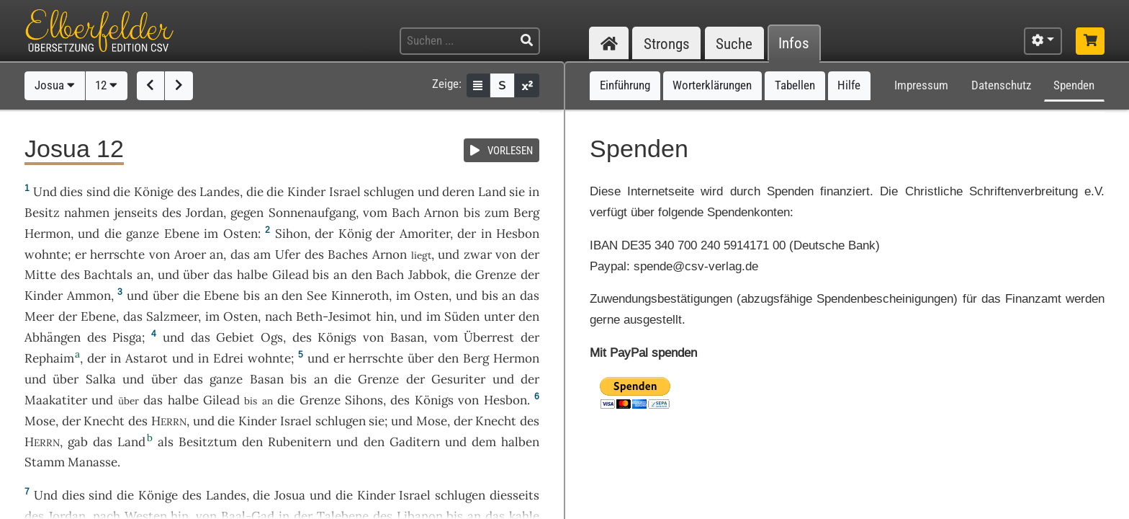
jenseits (136, 213)
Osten (240, 233)
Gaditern (415, 442)
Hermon (47, 233)
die (255, 192)
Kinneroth (360, 295)
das (240, 254)
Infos (793, 44)
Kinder (306, 192)
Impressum (921, 85)
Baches (348, 254)
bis (472, 213)
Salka (101, 379)
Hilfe (848, 85)
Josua (55, 85)
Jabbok (427, 275)
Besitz (42, 213)
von (505, 254)
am (262, 254)
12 (106, 85)
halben (520, 442)
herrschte (117, 254)
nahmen (86, 213)
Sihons (364, 400)
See (317, 295)
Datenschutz (1001, 85)
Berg (526, 213)
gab (78, 442)
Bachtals (108, 275)
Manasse (92, 462)
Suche (734, 44)
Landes (219, 192)
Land (492, 192)
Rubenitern (299, 442)
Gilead (290, 275)
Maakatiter (55, 400)
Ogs (272, 337)
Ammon (89, 295)
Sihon (291, 233)
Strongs (667, 44)
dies (71, 192)
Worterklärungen (712, 85)
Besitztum (208, 442)
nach (278, 316)
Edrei (228, 358)
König (355, 233)
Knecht (104, 421)
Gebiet (235, 337)
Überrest (489, 337)
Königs (337, 337)
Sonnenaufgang (312, 213)
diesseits (514, 495)
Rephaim (49, 358)
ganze (142, 233)
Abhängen (52, 337)
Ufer (287, 254)
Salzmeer (172, 316)
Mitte (40, 275)
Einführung (625, 85)
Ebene (181, 233)
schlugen (389, 192)
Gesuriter (458, 379)
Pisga (127, 337)
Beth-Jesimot (334, 316)
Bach (406, 213)
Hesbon (517, 233)
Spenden (1073, 85)
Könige (154, 192)
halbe (252, 275)
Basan (407, 337)
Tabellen (795, 85)
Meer (39, 316)
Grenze (495, 275)
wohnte (46, 254)
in (533, 192)
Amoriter (425, 233)
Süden (462, 316)
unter (499, 316)
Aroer (190, 254)
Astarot (146, 358)
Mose (39, 421)
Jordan (204, 213)
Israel (345, 192)
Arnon (441, 213)
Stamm (44, 462)
